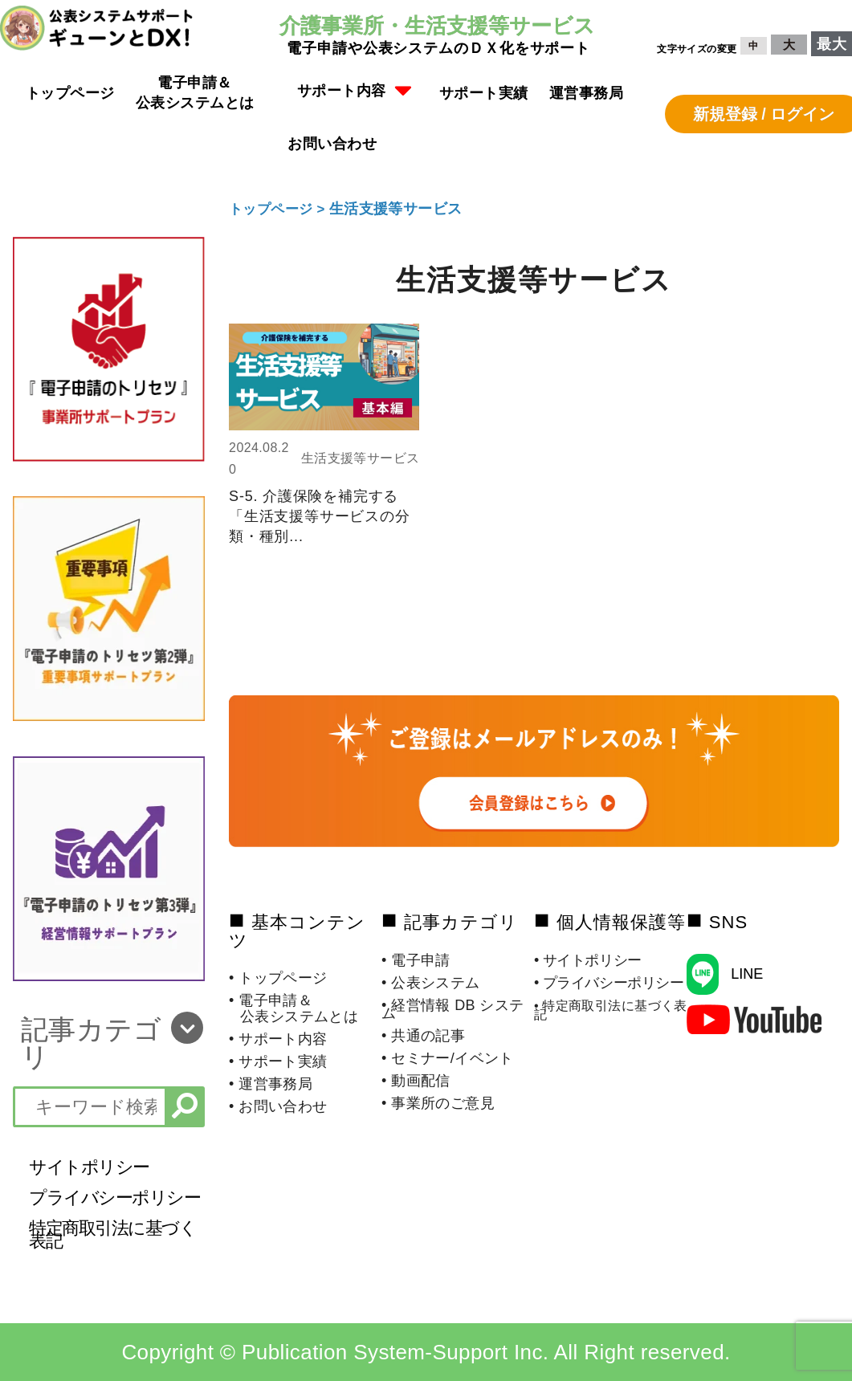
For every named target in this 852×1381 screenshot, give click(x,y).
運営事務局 (586, 93)
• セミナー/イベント (447, 1058)
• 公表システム (430, 983)
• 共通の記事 (423, 1036)
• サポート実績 (278, 1061)
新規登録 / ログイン (764, 114)
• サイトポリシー (588, 960)
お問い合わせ (332, 144)
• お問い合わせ (278, 1106)
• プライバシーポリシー (609, 983)
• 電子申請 (415, 960)
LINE (747, 974)
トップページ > (282, 209)
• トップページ (278, 978)
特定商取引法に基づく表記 (112, 1234)
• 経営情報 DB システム (452, 1009)
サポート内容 (355, 91)
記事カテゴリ (91, 1043)
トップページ (70, 93)
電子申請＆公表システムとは (195, 93)
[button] (355, 93)
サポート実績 (483, 93)
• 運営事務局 (270, 1084)
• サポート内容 (278, 1039)
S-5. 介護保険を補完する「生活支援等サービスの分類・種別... (319, 516)
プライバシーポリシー (114, 1197)
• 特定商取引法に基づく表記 (610, 1010)
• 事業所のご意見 (438, 1103)
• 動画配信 (415, 1081)
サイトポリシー (89, 1167)
